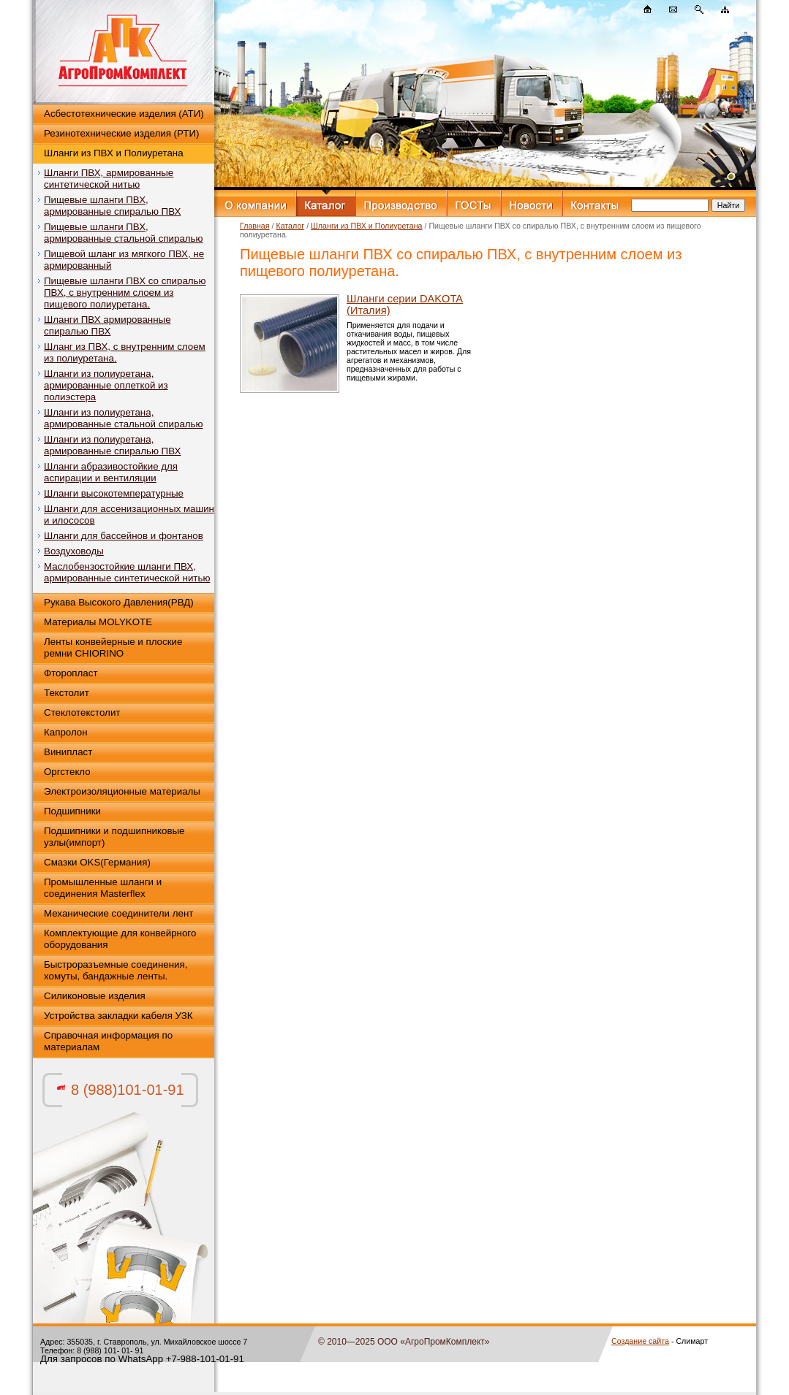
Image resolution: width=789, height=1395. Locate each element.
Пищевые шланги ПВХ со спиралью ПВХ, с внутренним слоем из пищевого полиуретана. (125, 292)
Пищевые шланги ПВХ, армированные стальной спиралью (123, 232)
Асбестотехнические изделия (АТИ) (124, 113)
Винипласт (68, 751)
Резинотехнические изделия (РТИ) (121, 133)
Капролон (66, 732)
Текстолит (66, 692)
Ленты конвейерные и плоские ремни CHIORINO (113, 647)
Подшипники (72, 811)
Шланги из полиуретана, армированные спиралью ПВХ (112, 445)
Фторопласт (71, 673)
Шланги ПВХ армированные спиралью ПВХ (107, 325)
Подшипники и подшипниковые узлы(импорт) (114, 836)
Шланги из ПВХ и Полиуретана (114, 153)
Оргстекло (67, 771)
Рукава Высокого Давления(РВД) (119, 602)
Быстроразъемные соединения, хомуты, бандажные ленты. (115, 970)
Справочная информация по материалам (108, 1041)
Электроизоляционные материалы (122, 791)
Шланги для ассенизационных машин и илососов (129, 514)
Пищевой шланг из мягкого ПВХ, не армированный (124, 259)
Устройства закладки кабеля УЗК (118, 1015)
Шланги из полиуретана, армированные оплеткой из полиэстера (106, 385)
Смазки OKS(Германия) (97, 862)
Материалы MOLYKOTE (98, 621)
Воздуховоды (74, 551)
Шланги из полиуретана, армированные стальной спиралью (123, 418)
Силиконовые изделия (95, 995)
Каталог (290, 225)
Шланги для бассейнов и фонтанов (123, 535)
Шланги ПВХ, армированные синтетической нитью (108, 178)
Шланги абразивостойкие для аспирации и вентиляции (111, 472)
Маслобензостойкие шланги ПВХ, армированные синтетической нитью (127, 572)
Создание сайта (640, 1341)
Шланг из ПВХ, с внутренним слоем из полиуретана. (124, 352)
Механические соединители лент (118, 913)
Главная (255, 225)
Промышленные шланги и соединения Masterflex (103, 887)
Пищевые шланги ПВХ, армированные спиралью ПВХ (112, 205)
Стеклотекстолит (82, 712)
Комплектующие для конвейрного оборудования (120, 939)
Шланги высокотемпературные (114, 493)
